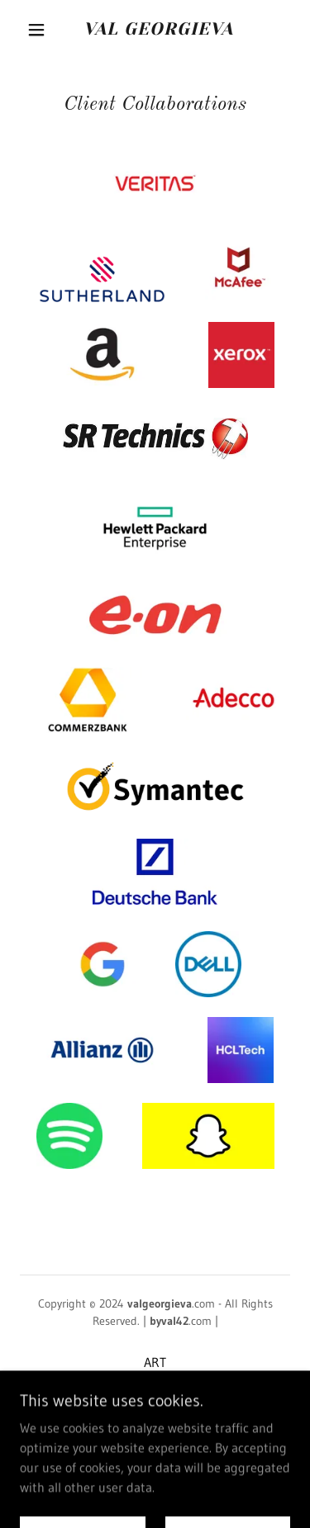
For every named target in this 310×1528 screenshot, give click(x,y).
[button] (36, 29)
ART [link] (155, 1362)
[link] (158, 29)
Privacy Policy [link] (155, 1411)
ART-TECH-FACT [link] (155, 1387)
